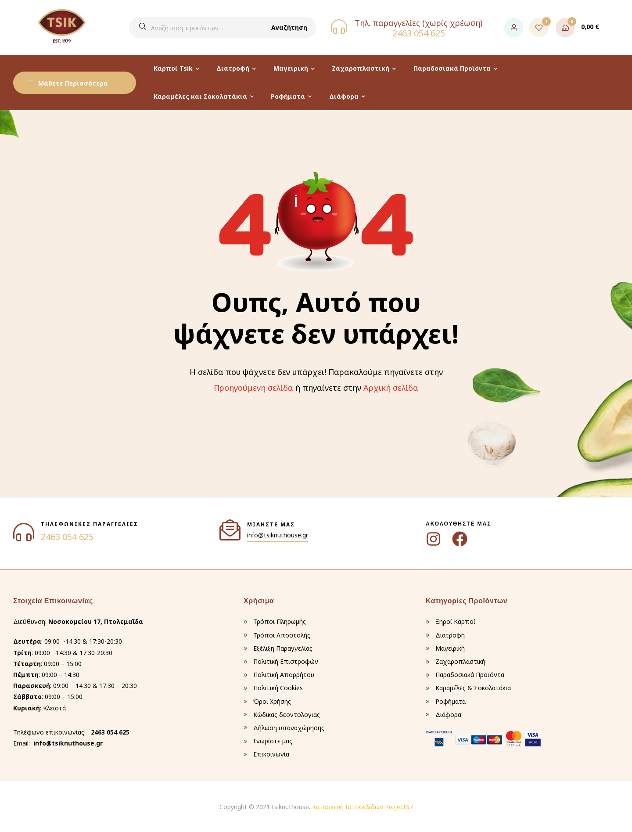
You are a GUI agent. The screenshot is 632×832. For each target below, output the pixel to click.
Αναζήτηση (289, 27)
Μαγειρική (290, 68)
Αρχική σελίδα (390, 387)
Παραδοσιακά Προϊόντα (452, 68)
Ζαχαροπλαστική (360, 68)
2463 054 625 (418, 33)
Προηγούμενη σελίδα (253, 387)
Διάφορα (344, 96)
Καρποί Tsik (173, 68)
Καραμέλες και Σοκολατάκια (200, 96)
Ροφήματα (288, 96)
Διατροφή (232, 68)
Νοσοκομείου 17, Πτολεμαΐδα (95, 621)
